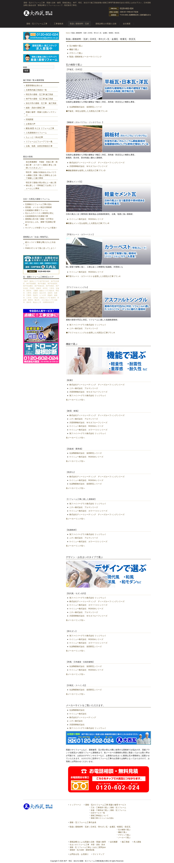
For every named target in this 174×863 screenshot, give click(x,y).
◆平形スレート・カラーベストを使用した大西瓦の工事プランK (93, 276)
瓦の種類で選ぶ (76, 46)
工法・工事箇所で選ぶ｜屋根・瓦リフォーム (108, 807)
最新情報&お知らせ (34, 85)
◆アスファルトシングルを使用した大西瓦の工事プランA (90, 333)
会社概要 (114, 842)
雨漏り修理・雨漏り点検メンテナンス (41, 113)
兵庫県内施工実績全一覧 (36, 90)
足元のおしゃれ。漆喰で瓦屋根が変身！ (40, 223)
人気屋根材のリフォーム (36, 133)
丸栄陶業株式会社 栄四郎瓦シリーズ (85, 107)
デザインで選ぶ (76, 53)
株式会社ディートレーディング (82, 717)
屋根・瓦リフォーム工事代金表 (83, 822)
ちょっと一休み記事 (34, 137)
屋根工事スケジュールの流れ (102, 818)
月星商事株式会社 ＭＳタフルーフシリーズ (88, 166)
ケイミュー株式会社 (77, 714)
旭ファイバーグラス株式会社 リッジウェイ (87, 325)
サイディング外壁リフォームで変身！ (41, 228)
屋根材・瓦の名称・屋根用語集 (82, 850)
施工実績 (125, 842)
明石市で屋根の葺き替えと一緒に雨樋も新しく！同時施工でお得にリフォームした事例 (41, 185)
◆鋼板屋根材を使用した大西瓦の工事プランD (85, 170)
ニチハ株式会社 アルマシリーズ (83, 328)
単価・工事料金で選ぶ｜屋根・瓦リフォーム (108, 810)
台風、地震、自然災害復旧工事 (39, 146)
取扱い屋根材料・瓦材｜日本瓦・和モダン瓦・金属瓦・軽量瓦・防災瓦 (100, 827)
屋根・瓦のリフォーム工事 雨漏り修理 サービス (105, 805)
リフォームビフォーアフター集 (39, 141)
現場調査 (29, 119)
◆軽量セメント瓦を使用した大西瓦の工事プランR (87, 223)
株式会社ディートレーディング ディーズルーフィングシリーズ (97, 162)
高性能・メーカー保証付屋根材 (38, 207)
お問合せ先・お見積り (79, 854)
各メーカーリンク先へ (75, 400)
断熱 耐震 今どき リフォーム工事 (40, 128)
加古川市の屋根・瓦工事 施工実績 (41, 103)
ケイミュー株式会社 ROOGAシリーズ (86, 219)
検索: (25, 67)
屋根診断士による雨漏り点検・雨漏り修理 (88, 842)
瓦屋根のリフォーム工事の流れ (38, 204)
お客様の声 (30, 124)
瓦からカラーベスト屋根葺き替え (39, 213)
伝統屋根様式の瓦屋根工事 (36, 216)
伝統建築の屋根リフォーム (36, 210)
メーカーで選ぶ (124, 838)
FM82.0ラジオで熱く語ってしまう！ (41, 248)
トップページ (75, 805)
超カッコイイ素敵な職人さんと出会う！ (40, 243)
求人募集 (137, 842)
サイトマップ (98, 854)
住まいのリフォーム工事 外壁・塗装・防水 (87, 845)
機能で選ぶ (74, 49)
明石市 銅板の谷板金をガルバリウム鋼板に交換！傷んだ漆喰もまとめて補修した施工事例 (41, 175)
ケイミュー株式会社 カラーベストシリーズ (88, 430)
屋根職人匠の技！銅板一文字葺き (39, 219)
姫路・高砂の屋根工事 (35, 108)
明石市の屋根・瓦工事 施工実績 (39, 94)
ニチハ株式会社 (76, 721)
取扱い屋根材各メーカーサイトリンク (85, 57)
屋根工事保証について (99, 816)
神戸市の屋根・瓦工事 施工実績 (39, 99)
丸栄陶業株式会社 (77, 710)
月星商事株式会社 (77, 725)
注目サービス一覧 (98, 813)
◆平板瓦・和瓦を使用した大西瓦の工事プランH (86, 111)
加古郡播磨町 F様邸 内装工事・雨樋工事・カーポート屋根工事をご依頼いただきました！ (42, 165)
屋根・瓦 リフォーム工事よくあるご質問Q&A (88, 847)
